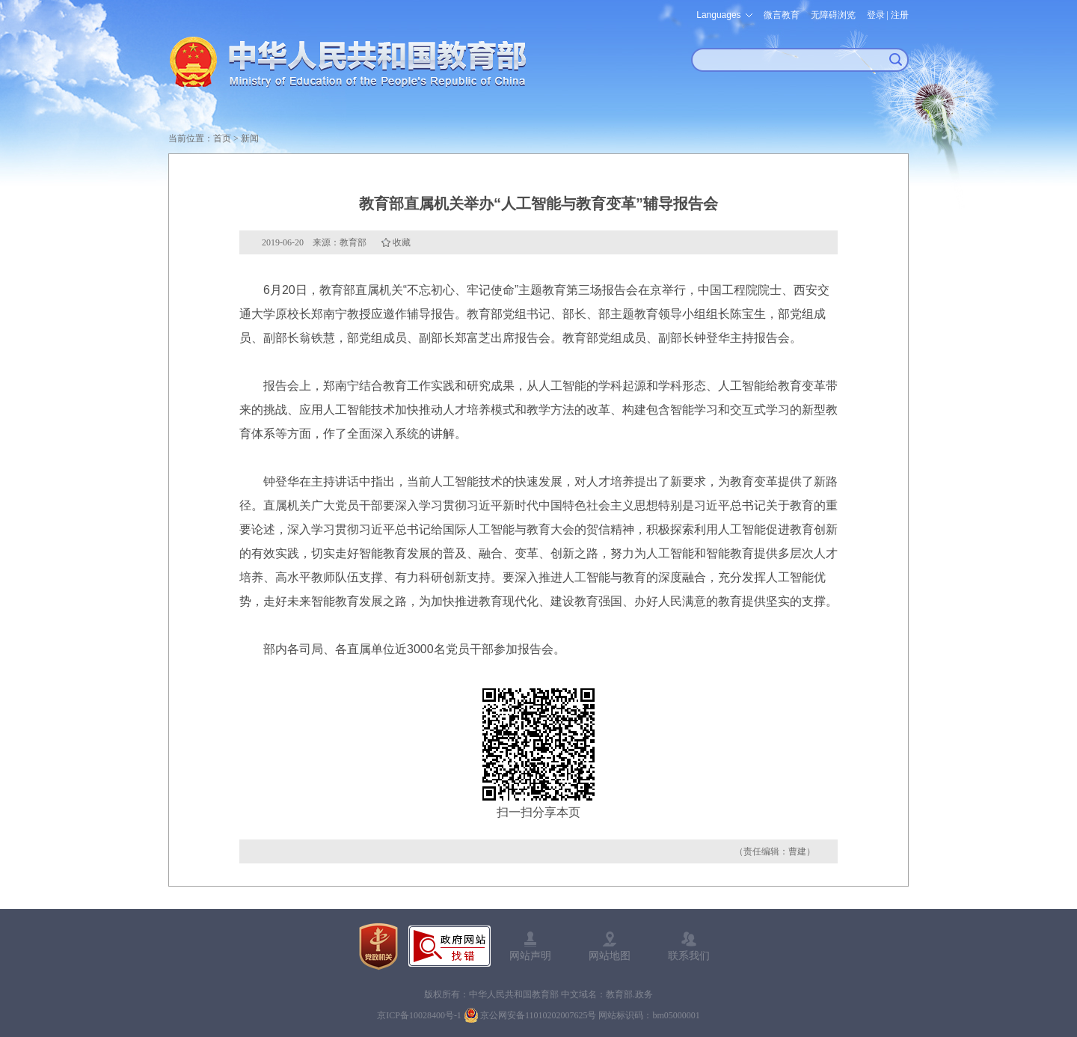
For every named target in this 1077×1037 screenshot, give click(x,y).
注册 (900, 15)
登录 (876, 15)
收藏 (402, 242)
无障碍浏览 (833, 15)
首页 (222, 138)
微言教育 (782, 15)
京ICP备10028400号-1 (419, 1015)
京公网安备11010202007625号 (538, 1015)
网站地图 (609, 955)
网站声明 (530, 955)
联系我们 (689, 955)
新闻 (250, 138)
